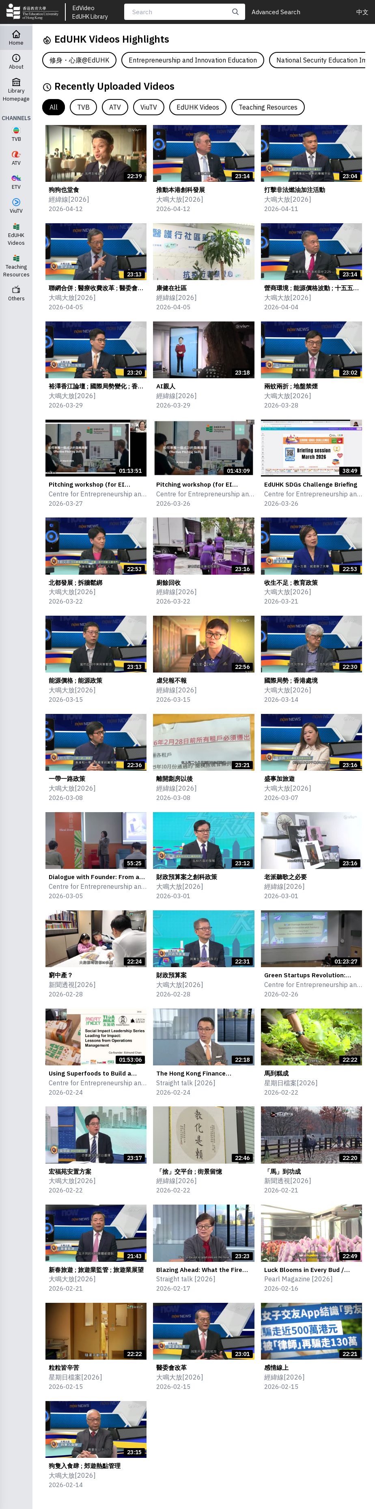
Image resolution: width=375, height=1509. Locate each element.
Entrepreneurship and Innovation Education (193, 60)
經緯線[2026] (69, 199)
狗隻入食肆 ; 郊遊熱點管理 (85, 1466)
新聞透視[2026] (72, 985)
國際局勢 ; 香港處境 (291, 680)
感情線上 (276, 1367)
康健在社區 (171, 288)
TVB (83, 107)
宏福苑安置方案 (70, 1171)
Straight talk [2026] (186, 1083)
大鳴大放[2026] (179, 199)
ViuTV (148, 107)
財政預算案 (171, 975)
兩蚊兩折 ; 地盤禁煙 (291, 386)
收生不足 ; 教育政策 (291, 582)
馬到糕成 (276, 1073)
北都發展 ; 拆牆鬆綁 (75, 582)
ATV (115, 107)
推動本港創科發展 (180, 189)
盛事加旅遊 (279, 778)
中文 (362, 12)
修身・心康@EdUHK (79, 60)
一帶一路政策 (67, 778)
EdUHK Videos (198, 107)
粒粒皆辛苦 (64, 1367)
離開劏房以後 (174, 778)
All (54, 107)
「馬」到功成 (282, 1171)
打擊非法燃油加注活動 (294, 189)
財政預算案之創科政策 (186, 877)
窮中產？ (61, 975)
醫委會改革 (171, 1367)
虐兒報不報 (171, 680)
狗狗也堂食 (64, 189)
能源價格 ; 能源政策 (75, 680)
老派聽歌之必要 (285, 877)
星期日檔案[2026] (291, 1083)
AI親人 (165, 386)
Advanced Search (276, 12)
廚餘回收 (168, 582)
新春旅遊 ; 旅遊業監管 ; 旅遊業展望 (96, 1269)
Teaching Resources (268, 107)
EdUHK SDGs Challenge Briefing (310, 484)
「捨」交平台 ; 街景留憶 (189, 1171)
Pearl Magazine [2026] (298, 1279)
